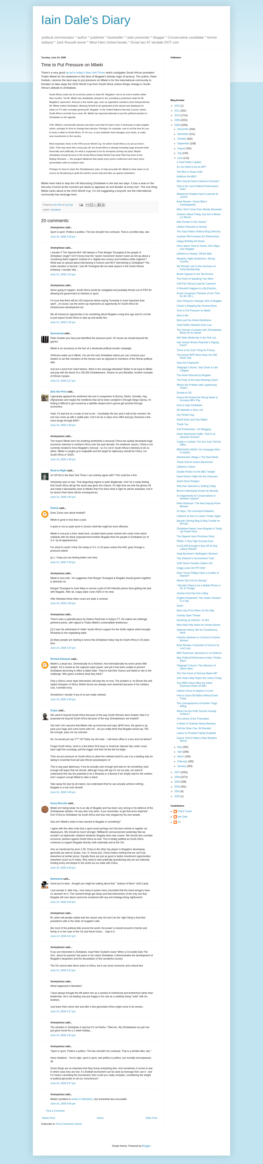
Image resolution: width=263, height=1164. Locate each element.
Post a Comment (55, 1110)
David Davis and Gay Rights (192, 419)
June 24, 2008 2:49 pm (63, 562)
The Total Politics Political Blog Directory (199, 231)
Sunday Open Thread (188, 615)
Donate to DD (184, 392)
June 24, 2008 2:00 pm (63, 236)
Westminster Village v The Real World (197, 457)
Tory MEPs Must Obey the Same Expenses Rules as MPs (194, 684)
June (180, 158)
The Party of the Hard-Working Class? (197, 380)
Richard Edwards (60, 659)
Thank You (182, 424)
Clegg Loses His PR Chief (191, 568)
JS (179, 822)
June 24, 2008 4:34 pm (63, 1035)
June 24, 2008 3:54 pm (63, 902)
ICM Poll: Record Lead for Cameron (196, 283)
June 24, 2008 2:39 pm (63, 459)
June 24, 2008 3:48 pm (63, 792)
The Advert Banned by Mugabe (194, 375)
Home (100, 1118)
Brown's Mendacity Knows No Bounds (197, 490)
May (180, 747)
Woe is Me (182, 315)
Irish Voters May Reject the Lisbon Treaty (199, 678)
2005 (177, 781)
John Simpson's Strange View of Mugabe (199, 301)
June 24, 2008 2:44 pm (63, 497)
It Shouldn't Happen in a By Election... (197, 288)
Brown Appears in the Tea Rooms (195, 274)
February (182, 761)
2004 (177, 786)
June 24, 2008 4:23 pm (63, 970)
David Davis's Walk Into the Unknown (197, 476)
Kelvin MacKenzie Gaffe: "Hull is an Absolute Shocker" (196, 435)
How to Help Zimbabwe (189, 405)
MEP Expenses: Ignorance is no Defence (199, 653)
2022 (177, 105)
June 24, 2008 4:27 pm (63, 1011)
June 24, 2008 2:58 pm (63, 603)
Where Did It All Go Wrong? (192, 580)
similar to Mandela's (82, 1099)
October (182, 138)
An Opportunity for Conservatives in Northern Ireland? (196, 497)
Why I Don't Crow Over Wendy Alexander (199, 209)
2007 (177, 772)
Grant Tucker (185, 811)
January (182, 766)
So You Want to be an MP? (191, 166)
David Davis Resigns (188, 481)
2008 (177, 125)
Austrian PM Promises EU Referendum (198, 236)
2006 (177, 777)
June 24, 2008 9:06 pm (63, 1103)
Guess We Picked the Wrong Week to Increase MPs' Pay (197, 399)
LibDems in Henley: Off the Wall (194, 253)
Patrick (54, 508)
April (180, 751)
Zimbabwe (56, 209)
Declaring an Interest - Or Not (193, 620)
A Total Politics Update (189, 162)
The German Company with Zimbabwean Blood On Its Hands (199, 331)
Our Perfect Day (185, 414)
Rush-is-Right (58, 470)
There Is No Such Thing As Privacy (196, 350)
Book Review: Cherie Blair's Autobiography (192, 203)
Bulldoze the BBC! (187, 176)
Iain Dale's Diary (85, 20)
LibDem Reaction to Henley (192, 226)
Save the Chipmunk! (188, 362)
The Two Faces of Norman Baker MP (197, 673)
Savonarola (57, 333)
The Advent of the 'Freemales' (193, 718)
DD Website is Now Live (190, 410)
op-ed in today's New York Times (85, 72)
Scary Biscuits (58, 803)
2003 (177, 791)
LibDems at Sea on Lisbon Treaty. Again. (199, 516)
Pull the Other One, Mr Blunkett (194, 728)
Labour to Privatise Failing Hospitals (196, 733)
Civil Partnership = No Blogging (194, 429)
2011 (177, 110)
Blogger (146, 1145)
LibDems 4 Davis (186, 466)
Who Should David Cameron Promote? (198, 181)
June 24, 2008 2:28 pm (63, 425)
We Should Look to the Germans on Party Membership (196, 268)
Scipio (54, 710)
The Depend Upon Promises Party (195, 536)
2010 (177, 115)
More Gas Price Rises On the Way (195, 610)
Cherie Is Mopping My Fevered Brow (197, 305)
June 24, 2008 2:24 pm (63, 274)
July (179, 153)
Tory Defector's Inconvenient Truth (195, 558)
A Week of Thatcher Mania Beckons (196, 723)
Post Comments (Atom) (69, 1124)
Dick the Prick (58, 391)
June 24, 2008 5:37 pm (63, 1083)
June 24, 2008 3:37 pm (63, 647)
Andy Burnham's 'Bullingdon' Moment (197, 553)
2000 (177, 796)
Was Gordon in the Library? (192, 221)
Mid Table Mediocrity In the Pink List (196, 337)
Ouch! (180, 605)
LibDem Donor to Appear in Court (195, 690)
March (181, 756)
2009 (177, 120)
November (183, 134)
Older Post (151, 1118)
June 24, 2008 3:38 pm (63, 699)
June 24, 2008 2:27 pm (63, 380)
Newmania (56, 878)
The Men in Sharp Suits (189, 171)
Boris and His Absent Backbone (194, 320)
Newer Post (48, 1118)
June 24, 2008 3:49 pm (63, 867)
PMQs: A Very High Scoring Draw (195, 541)
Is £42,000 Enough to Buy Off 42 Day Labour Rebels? (197, 547)
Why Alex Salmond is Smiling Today (196, 486)
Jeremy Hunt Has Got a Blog (192, 593)
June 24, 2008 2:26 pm (63, 322)
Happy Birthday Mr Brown (191, 241)
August (181, 148)
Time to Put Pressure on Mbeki (193, 310)
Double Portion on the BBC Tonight (196, 471)
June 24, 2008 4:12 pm (63, 936)
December (183, 129)
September (183, 143)
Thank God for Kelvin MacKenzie (195, 462)
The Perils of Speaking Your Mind (195, 278)
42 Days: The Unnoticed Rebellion (195, 511)
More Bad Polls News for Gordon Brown (198, 624)
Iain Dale (182, 816)
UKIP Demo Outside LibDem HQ (194, 563)
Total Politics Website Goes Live (194, 325)
